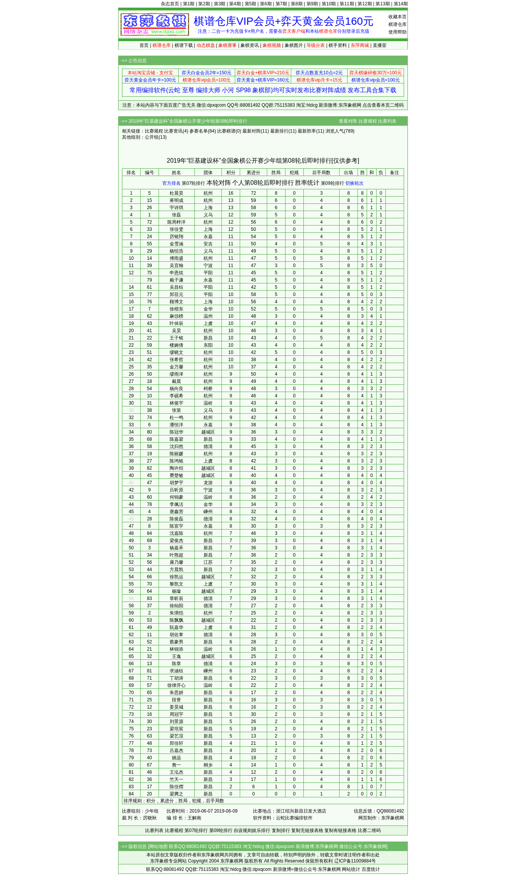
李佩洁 (176, 504)
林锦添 (176, 649)
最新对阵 (251, 131)
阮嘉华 (176, 627)
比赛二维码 (369, 830)
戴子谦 (176, 280)
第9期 (312, 3)
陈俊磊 (176, 519)
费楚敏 (176, 475)
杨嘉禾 (176, 547)
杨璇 (176, 591)
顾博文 (176, 301)
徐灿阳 (176, 605)
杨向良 (176, 388)
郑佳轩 (176, 743)
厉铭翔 (176, 236)
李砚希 (176, 395)
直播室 (379, 45)
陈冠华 (176, 432)
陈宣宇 (176, 526)
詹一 (176, 765)
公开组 (152, 137)
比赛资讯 (173, 131)
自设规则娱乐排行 (252, 830)
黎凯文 (176, 584)
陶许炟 (176, 468)
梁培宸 (176, 728)
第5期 (251, 3)
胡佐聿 (176, 634)
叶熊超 (176, 555)
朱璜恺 (176, 613)
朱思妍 (176, 692)
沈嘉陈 (176, 533)
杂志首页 (170, 3)
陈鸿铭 (176, 461)
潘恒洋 (176, 424)
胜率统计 (307, 182)
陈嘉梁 (176, 439)
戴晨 (176, 381)
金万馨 (176, 367)
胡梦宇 (176, 482)
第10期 (329, 3)
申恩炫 (176, 272)
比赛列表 (387, 121)
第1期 (189, 3)
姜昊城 (176, 707)
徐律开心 (176, 685)
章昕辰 (176, 598)
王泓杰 (176, 772)
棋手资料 (338, 45)
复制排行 (281, 830)
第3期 (220, 3)
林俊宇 (176, 403)
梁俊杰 (176, 540)
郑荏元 (176, 294)
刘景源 (176, 721)
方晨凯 (176, 569)
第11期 (347, 3)
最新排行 (279, 131)
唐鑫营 (176, 511)
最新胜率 (307, 131)
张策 (176, 410)
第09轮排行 (332, 183)
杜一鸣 (176, 417)
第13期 (382, 3)
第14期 (401, 3)
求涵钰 (176, 671)
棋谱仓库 (397, 24)
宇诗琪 (176, 207)
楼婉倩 (176, 345)
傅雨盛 (176, 258)
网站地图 (158, 846)
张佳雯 (176, 229)
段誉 (176, 699)
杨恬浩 (176, 251)
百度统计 (371, 869)
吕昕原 (176, 490)
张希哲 (176, 359)
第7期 (281, 3)
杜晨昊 (176, 193)
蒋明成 (176, 200)
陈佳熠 (176, 786)
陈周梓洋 (176, 222)
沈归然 (176, 446)
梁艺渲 (176, 736)
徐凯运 (176, 576)
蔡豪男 (176, 642)
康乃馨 (176, 562)
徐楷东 (176, 309)
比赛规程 (368, 121)
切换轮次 (354, 183)
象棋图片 (294, 45)
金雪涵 (176, 243)
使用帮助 (397, 32)
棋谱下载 (184, 45)
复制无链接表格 (307, 830)
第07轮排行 (193, 183)
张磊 (176, 215)
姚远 (176, 757)
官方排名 (171, 183)
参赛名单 (198, 131)
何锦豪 (176, 497)
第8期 (297, 3)
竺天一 (176, 779)
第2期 (204, 3)
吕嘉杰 (176, 750)
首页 (144, 45)
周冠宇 (176, 714)
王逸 (176, 656)
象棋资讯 (250, 45)
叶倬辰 (176, 323)
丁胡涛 (176, 678)
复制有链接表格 (340, 830)
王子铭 (176, 338)
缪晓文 (176, 352)
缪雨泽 (176, 374)
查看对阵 (348, 121)
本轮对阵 (219, 182)
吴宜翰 (176, 265)
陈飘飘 (176, 620)
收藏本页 (397, 16)
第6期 (266, 3)
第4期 (235, 3)
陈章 (176, 663)
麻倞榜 (176, 316)
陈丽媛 (176, 453)
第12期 (365, 3)
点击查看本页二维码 (383, 105)
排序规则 (132, 800)
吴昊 (176, 330)
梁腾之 (176, 794)
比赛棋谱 (226, 131)
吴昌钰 (176, 287)
